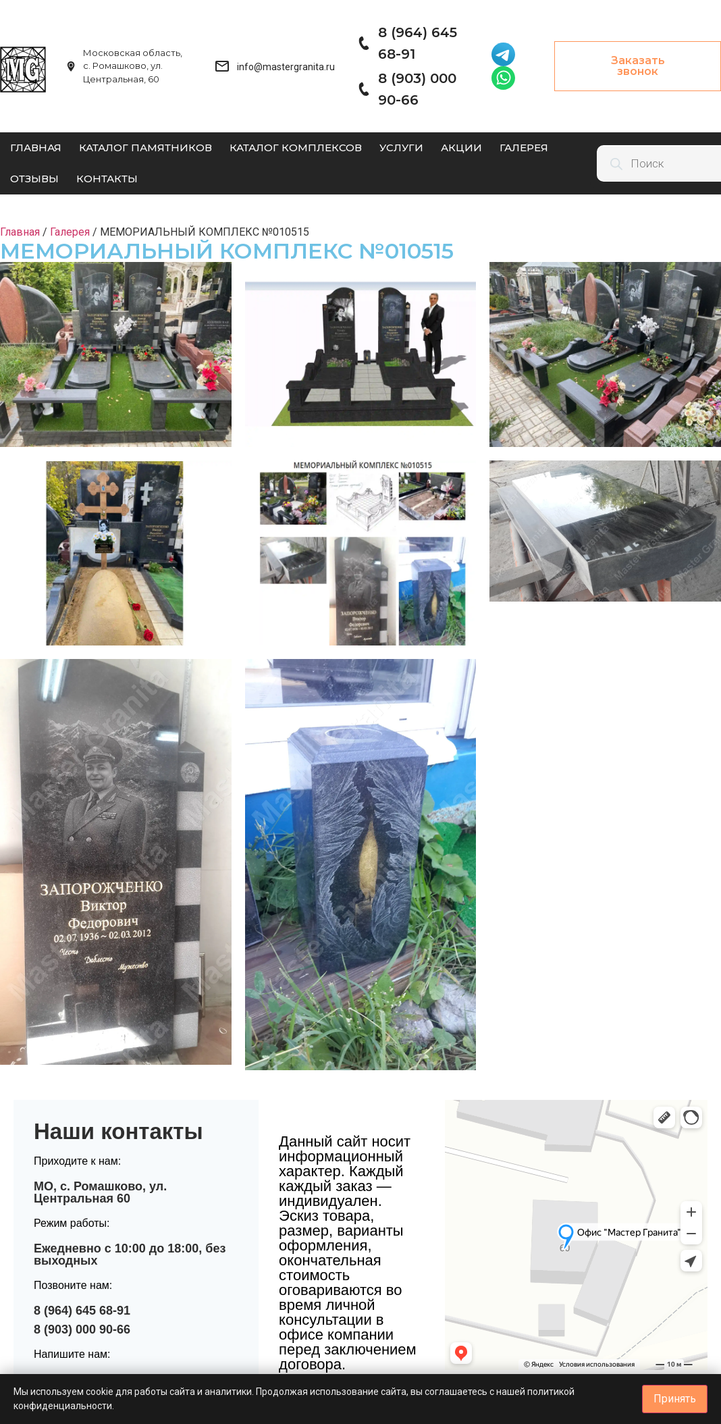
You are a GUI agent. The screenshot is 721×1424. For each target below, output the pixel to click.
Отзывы (34, 178)
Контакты (107, 178)
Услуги (401, 147)
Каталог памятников (145, 147)
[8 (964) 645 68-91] (363, 43)
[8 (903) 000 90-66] (363, 89)
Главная (35, 147)
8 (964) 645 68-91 (82, 1310)
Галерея (524, 147)
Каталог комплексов (296, 147)
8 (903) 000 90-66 (82, 1329)
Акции (461, 147)
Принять (674, 1398)
